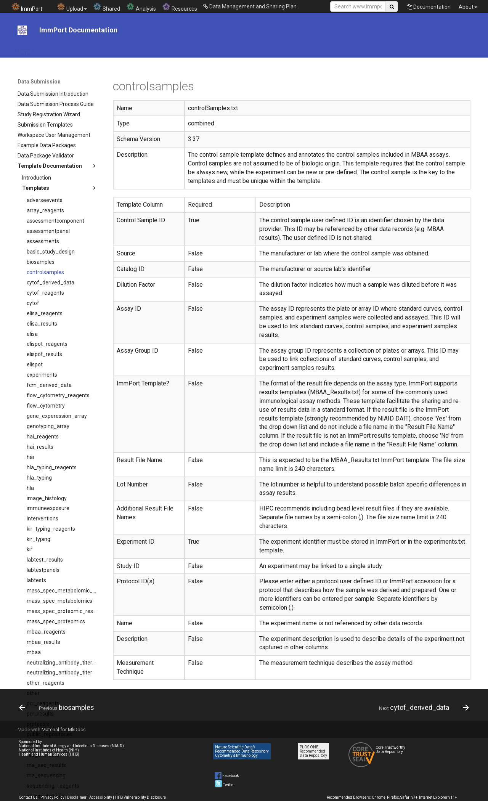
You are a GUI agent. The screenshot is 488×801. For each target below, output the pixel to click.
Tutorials (307, 49)
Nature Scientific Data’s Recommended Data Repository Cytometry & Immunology (242, 751)
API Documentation (64, 49)
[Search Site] (358, 6)
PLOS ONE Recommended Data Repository (313, 751)
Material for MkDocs (64, 729)
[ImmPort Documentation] (22, 30)
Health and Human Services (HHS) (49, 754)
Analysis (141, 7)
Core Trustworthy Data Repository (390, 749)
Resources (179, 7)
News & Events (344, 49)
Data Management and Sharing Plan (250, 6)
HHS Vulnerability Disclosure (140, 797)
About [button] (468, 7)
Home (25, 49)
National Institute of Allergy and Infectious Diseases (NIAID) (71, 746)
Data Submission (230, 49)
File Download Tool (119, 49)
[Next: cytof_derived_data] (422, 707)
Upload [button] (72, 7)
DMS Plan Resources (176, 49)
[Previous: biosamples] (58, 707)
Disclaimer (77, 797)
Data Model (273, 49)
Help (376, 49)
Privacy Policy (52, 797)
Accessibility (100, 797)
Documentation (429, 7)
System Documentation (419, 49)
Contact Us (28, 797)
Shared (106, 7)
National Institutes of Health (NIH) (49, 750)
